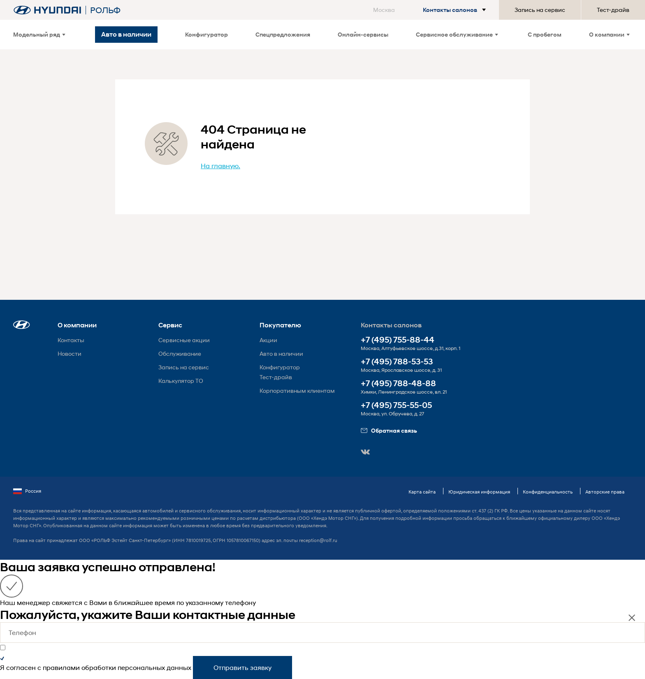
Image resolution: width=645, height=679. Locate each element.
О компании (609, 34)
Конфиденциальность (548, 492)
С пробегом (544, 34)
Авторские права (604, 492)
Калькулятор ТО (180, 380)
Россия (27, 491)
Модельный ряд (39, 34)
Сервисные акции (184, 339)
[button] (431, 10)
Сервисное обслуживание (457, 34)
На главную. (220, 165)
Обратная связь (389, 430)
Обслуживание (179, 353)
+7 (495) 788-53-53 (397, 361)
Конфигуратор (206, 34)
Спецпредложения (282, 34)
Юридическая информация (479, 492)
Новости (69, 353)
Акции (268, 339)
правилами (61, 667)
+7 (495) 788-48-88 (398, 383)
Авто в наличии (281, 353)
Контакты (71, 339)
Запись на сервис (540, 9)
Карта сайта (422, 492)
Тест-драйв (613, 9)
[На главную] (47, 10)
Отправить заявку (242, 667)
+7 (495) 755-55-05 (396, 405)
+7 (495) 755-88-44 (397, 340)
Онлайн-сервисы (363, 34)
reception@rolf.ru (318, 540)
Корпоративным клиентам (297, 390)
